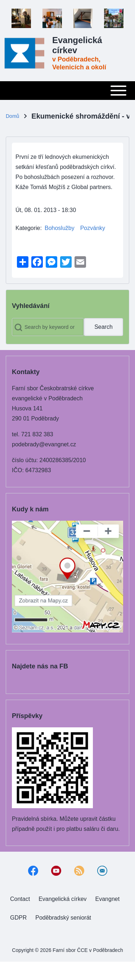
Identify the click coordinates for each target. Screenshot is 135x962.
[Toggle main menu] (67, 90)
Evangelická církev (77, 45)
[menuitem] (20, 899)
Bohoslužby (60, 228)
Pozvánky (92, 228)
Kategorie (27, 228)
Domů (12, 116)
